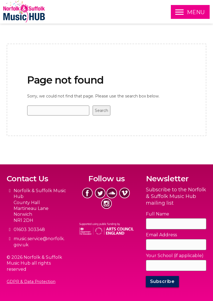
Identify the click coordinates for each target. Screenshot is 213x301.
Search (101, 110)
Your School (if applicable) (175, 255)
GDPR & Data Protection (31, 281)
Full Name (157, 214)
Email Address (161, 234)
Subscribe (162, 281)
